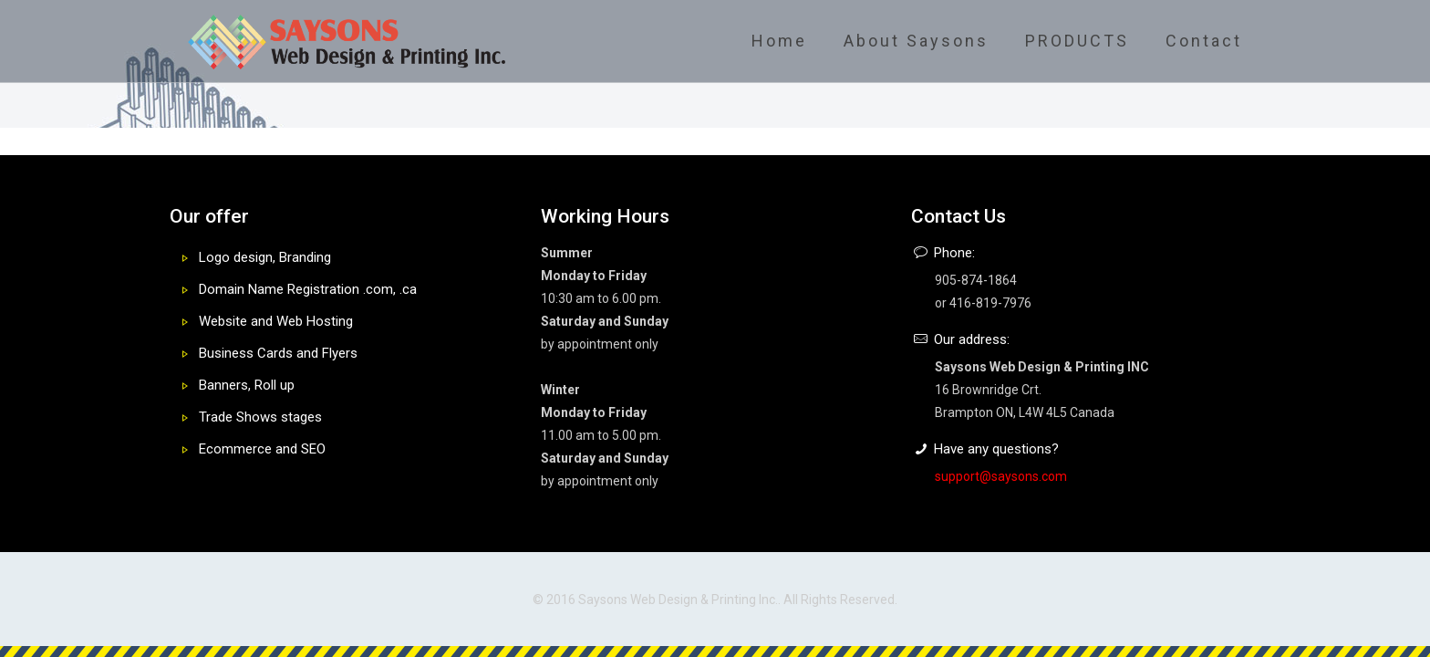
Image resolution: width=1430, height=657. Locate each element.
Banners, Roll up (247, 385)
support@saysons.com (1001, 476)
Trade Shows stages (260, 417)
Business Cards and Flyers (278, 353)
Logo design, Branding (265, 257)
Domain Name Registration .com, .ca (308, 289)
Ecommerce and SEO (262, 449)
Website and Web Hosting (276, 321)
